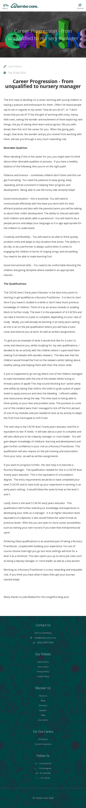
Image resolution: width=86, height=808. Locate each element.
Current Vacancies (43, 744)
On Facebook (43, 763)
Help (43, 715)
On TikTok (43, 778)
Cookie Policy (43, 676)
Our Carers (43, 720)
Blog (43, 700)
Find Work (43, 739)
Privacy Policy (43, 671)
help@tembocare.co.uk (45, 637)
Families (43, 710)
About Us (43, 695)
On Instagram (43, 768)
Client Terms (43, 661)
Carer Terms (43, 666)
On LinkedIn (43, 773)
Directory (43, 705)
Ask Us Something (43, 632)
